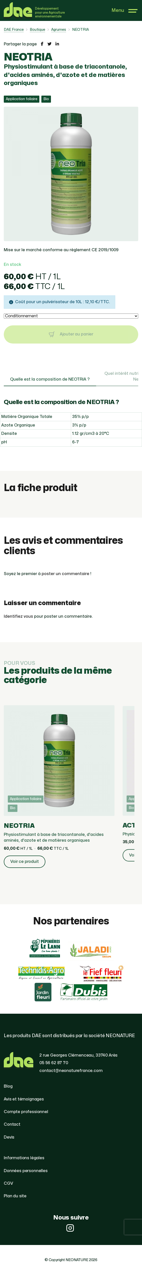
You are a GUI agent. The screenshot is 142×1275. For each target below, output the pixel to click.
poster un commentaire (65, 574)
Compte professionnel (26, 1112)
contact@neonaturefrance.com (71, 1071)
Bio (46, 99)
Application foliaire (21, 99)
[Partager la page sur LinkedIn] (57, 44)
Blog (8, 1086)
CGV (8, 1183)
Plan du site (15, 1196)
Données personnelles (26, 1171)
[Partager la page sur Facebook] (42, 44)
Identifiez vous (18, 616)
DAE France (14, 29)
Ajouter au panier (71, 334)
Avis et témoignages (24, 1099)
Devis (9, 1137)
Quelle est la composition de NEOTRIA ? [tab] (50, 379)
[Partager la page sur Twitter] (49, 44)
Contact (12, 1124)
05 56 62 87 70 (53, 1063)
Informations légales (24, 1158)
